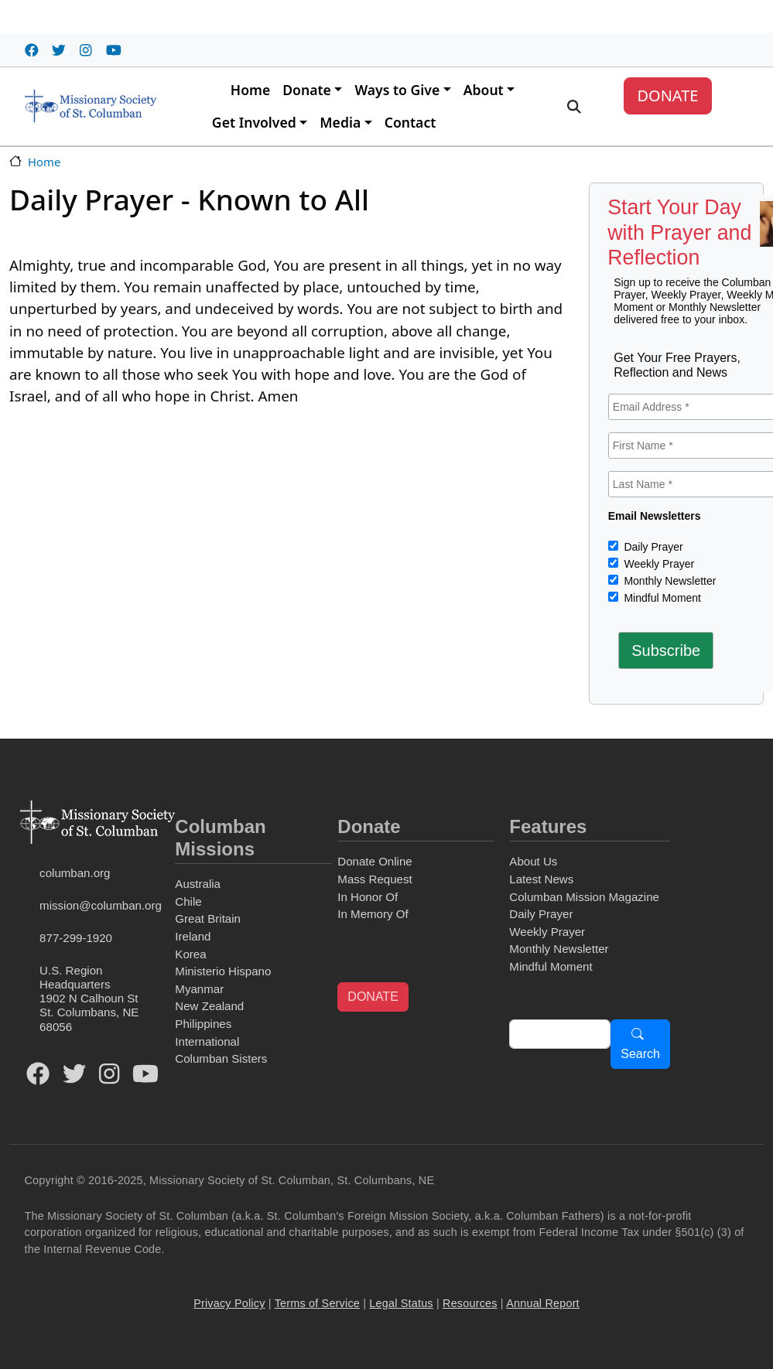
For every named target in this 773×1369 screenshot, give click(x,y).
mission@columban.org (100, 905)
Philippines (203, 1023)
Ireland (192, 936)
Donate (306, 89)
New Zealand (209, 1005)
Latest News (541, 879)
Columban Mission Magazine (584, 896)
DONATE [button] (372, 996)
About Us (533, 861)
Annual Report (543, 1303)
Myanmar (199, 988)
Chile (188, 901)
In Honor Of (367, 896)
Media (340, 122)
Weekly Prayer (658, 564)
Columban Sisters (221, 1058)
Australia (198, 883)
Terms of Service (317, 1303)
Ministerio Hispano (223, 971)
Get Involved (254, 122)
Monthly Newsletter (669, 581)
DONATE (667, 95)
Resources (470, 1303)
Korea (190, 954)
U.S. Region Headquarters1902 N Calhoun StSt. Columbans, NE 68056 (89, 998)
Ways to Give (397, 89)
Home (250, 89)
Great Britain (208, 918)
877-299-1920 (75, 937)
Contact (410, 122)
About (483, 89)
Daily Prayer (652, 547)
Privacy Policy (229, 1303)
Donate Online (374, 861)
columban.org (74, 872)
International (207, 1041)
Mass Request (374, 879)
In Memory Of (372, 913)
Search (640, 1053)
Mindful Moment (661, 598)
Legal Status (401, 1303)
